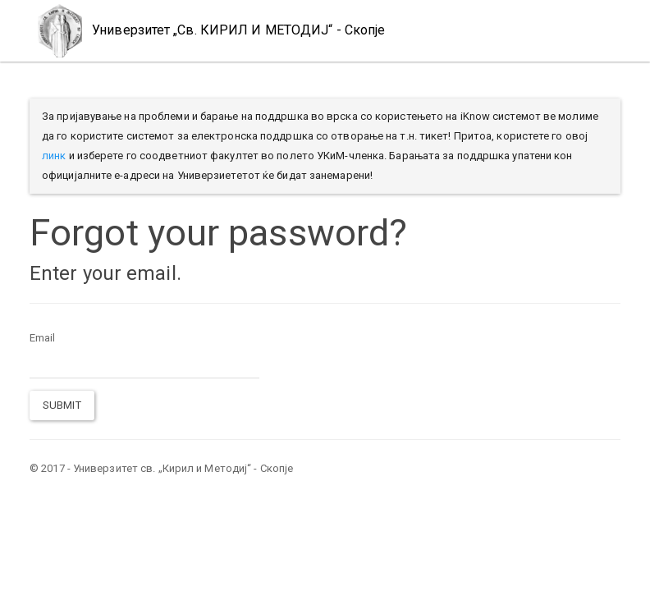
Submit (62, 405)
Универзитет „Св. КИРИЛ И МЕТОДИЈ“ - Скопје (207, 31)
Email (43, 338)
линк (54, 155)
